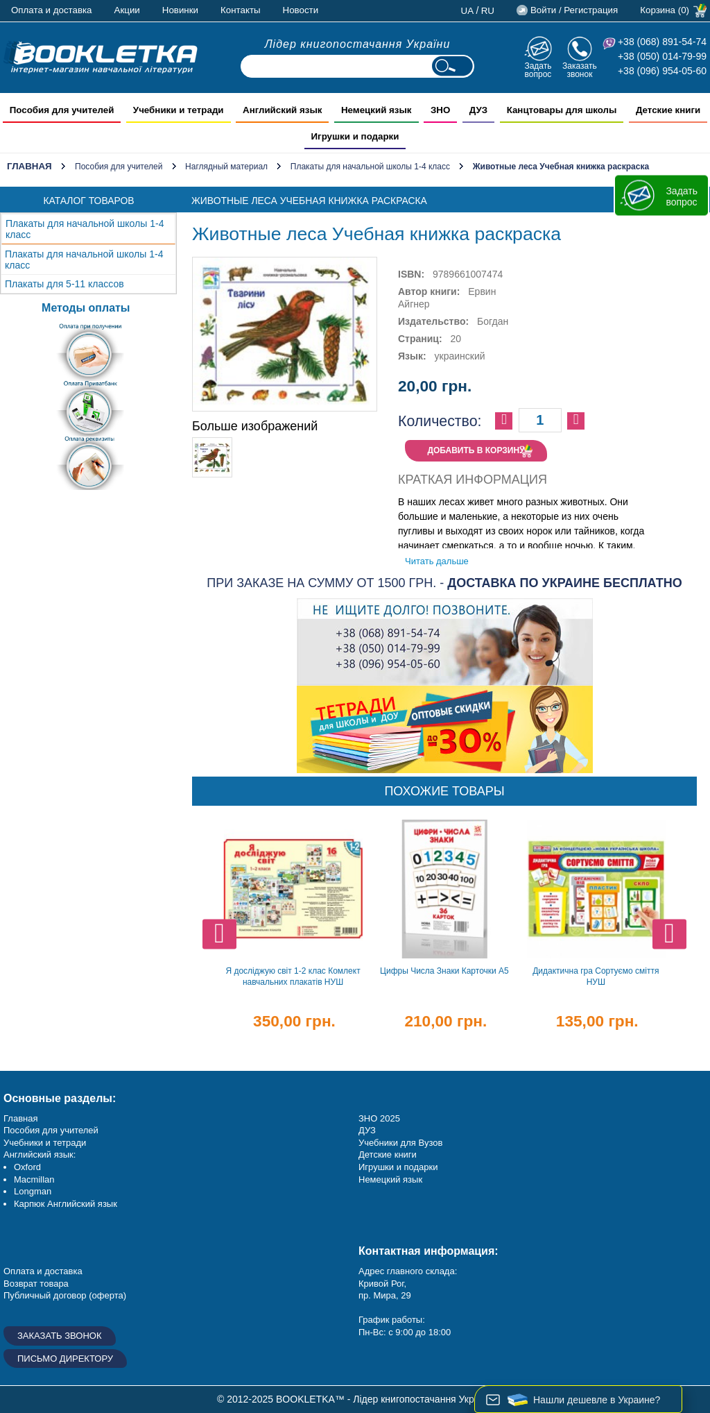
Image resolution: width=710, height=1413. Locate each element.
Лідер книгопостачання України (358, 44)
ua (467, 11)
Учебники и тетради (44, 1142)
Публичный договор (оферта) (64, 1295)
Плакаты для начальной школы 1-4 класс (370, 166)
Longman (32, 1191)
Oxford (27, 1167)
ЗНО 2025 (379, 1118)
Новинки (180, 10)
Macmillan (34, 1179)
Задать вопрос (537, 69)
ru (487, 11)
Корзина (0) (664, 10)
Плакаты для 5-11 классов (64, 283)
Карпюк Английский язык (65, 1204)
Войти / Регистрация (574, 10)
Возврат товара (36, 1283)
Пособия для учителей (118, 166)
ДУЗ (367, 1130)
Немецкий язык (390, 1179)
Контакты (240, 10)
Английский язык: (39, 1154)
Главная (29, 166)
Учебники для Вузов (400, 1142)
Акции (127, 10)
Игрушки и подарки (398, 1167)
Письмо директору (65, 1358)
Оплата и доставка (51, 10)
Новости (301, 10)
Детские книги (387, 1154)
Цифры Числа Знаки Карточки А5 (444, 971)
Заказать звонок (579, 69)
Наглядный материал (226, 166)
